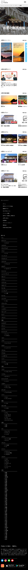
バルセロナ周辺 (8, 452)
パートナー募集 (6, 213)
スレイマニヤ (7, 343)
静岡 (5, 514)
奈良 (5, 518)
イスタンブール (8, 371)
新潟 (5, 520)
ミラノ (6, 464)
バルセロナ (7, 454)
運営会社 (5, 225)
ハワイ (6, 417)
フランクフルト (8, 398)
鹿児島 (6, 476)
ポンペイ (6, 460)
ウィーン (6, 334)
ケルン (6, 397)
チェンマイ (7, 431)
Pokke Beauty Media (7, 227)
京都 (5, 533)
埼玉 (5, 492)
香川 (5, 501)
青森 (5, 498)
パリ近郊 (6, 445)
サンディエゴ (7, 418)
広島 (5, 516)
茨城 (5, 521)
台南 (5, 425)
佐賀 (5, 474)
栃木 (5, 511)
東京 (5, 539)
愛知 (5, 524)
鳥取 (5, 475)
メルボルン (7, 335)
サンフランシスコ (8, 420)
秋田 (5, 482)
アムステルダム (8, 392)
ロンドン (6, 440)
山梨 (5, 531)
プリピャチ (7, 263)
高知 (5, 479)
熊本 (5, 488)
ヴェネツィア (7, 463)
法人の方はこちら (6, 210)
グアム (6, 412)
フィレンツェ (7, 466)
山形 (5, 494)
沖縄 (5, 504)
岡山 (5, 513)
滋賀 (5, 495)
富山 (5, 487)
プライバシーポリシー (7, 222)
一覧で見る (24, 40)
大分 (5, 505)
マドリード (7, 451)
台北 (5, 426)
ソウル (6, 403)
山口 (5, 478)
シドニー (6, 381)
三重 (5, 534)
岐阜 (5, 491)
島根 (16, 5)
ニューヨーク (7, 414)
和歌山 (6, 489)
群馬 (5, 526)
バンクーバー (7, 347)
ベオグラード (7, 268)
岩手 (5, 497)
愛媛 (5, 507)
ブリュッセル (7, 387)
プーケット (7, 432)
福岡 (5, 503)
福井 (5, 485)
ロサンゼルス (7, 415)
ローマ (6, 467)
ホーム (2, 5)
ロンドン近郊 (7, 438)
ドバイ (6, 253)
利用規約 (5, 220)
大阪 (5, 529)
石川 (5, 517)
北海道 (6, 530)
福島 (5, 484)
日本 (11, 5)
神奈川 (6, 527)
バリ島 (6, 293)
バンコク (6, 434)
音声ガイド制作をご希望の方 (9, 215)
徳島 (5, 472)
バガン (6, 301)
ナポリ (6, 459)
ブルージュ (7, 386)
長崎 (5, 536)
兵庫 (5, 510)
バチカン (6, 462)
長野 (5, 523)
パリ (5, 446)
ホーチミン (7, 376)
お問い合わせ (5, 218)
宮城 (5, 500)
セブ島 (6, 364)
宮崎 (5, 481)
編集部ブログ (5, 208)
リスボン (6, 408)
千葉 (5, 508)
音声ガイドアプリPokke (8, 206)
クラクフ (6, 243)
